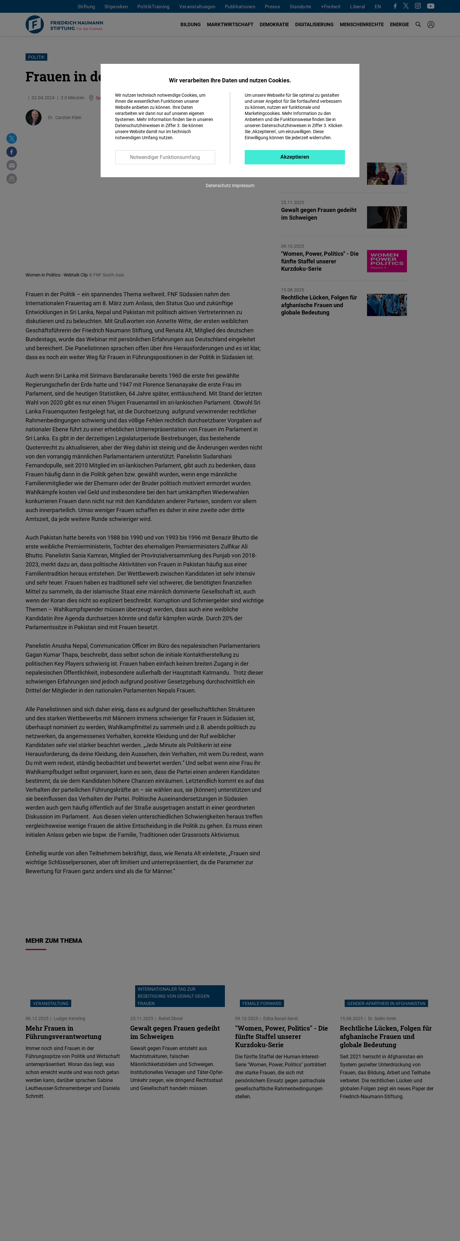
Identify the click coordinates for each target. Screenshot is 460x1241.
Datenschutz (218, 185)
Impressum (243, 185)
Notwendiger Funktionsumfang (165, 157)
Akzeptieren (294, 157)
